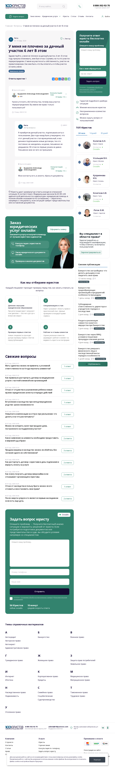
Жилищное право (45, 660)
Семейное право (45, 692)
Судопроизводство (46, 699)
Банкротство (43, 637)
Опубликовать (93, 364)
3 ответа (68, 450)
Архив (7, 751)
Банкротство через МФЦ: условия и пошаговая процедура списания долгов (91, 337)
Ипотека (9, 680)
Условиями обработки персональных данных (37, 597)
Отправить (39, 591)
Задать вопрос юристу (47, 751)
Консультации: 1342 (58, 94)
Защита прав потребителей (82, 660)
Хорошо (97, 759)
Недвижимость (12, 696)
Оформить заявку (58, 229)
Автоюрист (10, 644)
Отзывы (81, 16)
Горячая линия (44, 745)
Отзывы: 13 (61, 97)
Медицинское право (79, 676)
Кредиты (42, 680)
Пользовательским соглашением (91, 92)
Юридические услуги (50, 16)
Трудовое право (77, 696)
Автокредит (10, 637)
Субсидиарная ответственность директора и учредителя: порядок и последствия (92, 308)
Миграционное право (80, 680)
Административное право (17, 648)
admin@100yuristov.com (58, 727)
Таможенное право (79, 692)
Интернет (9, 676)
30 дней (104, 133)
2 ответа (68, 438)
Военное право (77, 637)
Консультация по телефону (49, 748)
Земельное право (17, 71)
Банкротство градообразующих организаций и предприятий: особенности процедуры (91, 291)
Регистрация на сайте (92, 750)
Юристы (66, 16)
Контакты (89, 16)
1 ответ (67, 366)
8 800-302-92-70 (101, 5)
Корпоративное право (48, 676)
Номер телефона (19, 572)
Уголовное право (13, 712)
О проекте (9, 742)
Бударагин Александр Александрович (33, 94)
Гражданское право (14, 660)
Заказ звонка (35, 16)
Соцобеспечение (45, 696)
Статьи (73, 16)
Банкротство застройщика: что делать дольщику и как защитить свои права (92, 273)
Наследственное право (15, 692)
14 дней (93, 133)
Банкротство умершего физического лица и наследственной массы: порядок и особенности (89, 352)
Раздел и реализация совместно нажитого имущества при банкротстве (91, 323)
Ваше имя (16, 582)
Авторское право (13, 640)
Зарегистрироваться (90, 252)
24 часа (81, 133)
